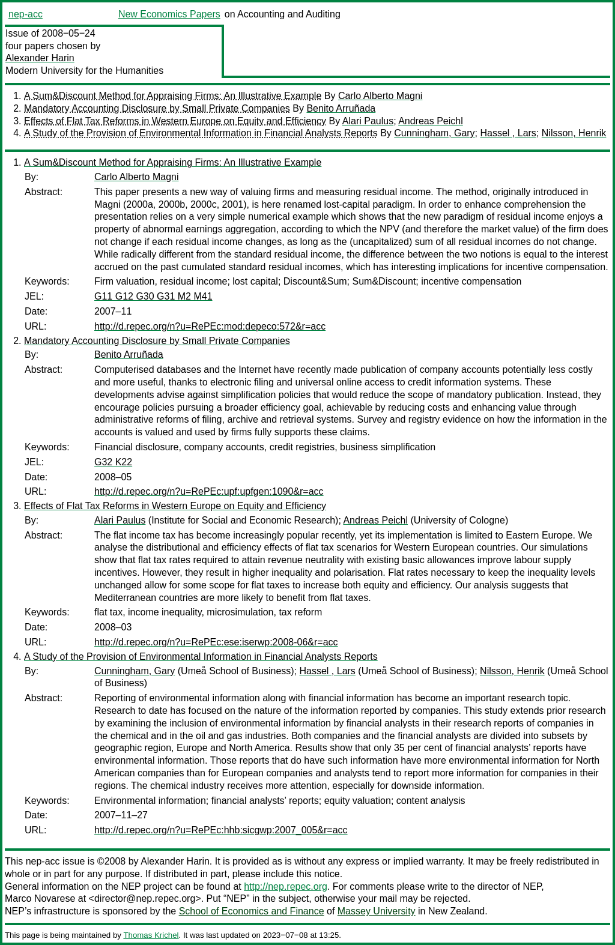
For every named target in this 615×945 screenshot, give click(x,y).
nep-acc (25, 14)
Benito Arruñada (340, 108)
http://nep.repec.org (285, 886)
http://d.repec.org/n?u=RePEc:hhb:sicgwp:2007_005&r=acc (221, 830)
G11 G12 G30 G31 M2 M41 (153, 296)
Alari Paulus (367, 121)
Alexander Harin (39, 58)
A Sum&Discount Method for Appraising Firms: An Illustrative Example (172, 96)
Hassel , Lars (508, 133)
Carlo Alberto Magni (380, 96)
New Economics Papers (169, 14)
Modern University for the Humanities (84, 70)
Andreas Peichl (430, 121)
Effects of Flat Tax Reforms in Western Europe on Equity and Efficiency (175, 121)
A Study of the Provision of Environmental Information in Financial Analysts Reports (201, 133)
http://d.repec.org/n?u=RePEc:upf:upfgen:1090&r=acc (209, 491)
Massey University (377, 911)
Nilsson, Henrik (574, 133)
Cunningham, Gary (434, 133)
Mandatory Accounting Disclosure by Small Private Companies (157, 108)
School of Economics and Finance (251, 911)
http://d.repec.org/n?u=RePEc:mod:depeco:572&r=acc (210, 326)
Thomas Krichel (150, 935)
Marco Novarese (40, 898)
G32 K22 (113, 462)
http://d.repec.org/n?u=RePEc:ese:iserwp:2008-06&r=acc (216, 642)
